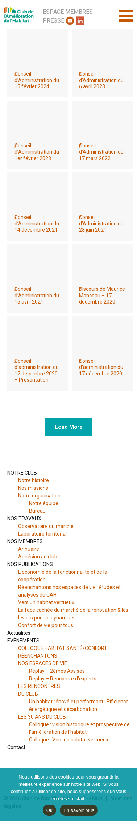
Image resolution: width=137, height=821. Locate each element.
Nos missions (33, 488)
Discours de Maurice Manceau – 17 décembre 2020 (102, 295)
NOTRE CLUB (22, 473)
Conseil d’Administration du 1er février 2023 (36, 152)
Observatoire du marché (46, 526)
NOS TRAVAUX (24, 518)
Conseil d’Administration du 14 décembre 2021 (36, 223)
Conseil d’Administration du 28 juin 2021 (101, 223)
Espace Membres (68, 11)
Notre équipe (43, 503)
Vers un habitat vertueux (46, 602)
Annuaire (28, 549)
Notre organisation (39, 496)
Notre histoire (33, 480)
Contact (16, 747)
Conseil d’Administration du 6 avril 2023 (101, 80)
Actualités (18, 633)
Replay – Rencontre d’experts (62, 679)
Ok (49, 810)
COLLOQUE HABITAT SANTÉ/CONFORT (62, 648)
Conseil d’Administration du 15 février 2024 (36, 80)
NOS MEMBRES (25, 541)
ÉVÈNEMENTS (23, 640)
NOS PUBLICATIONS (30, 564)
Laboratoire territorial (42, 534)
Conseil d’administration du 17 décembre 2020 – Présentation (36, 370)
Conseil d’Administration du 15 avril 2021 (36, 295)
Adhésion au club (37, 557)
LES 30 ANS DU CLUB (42, 717)
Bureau (37, 511)
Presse (53, 20)
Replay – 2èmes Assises (57, 671)
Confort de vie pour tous (46, 625)
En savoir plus (78, 810)
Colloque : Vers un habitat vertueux (68, 740)
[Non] (128, 794)
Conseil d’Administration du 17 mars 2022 (101, 152)
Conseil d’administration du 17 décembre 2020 (101, 367)
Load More (69, 426)
